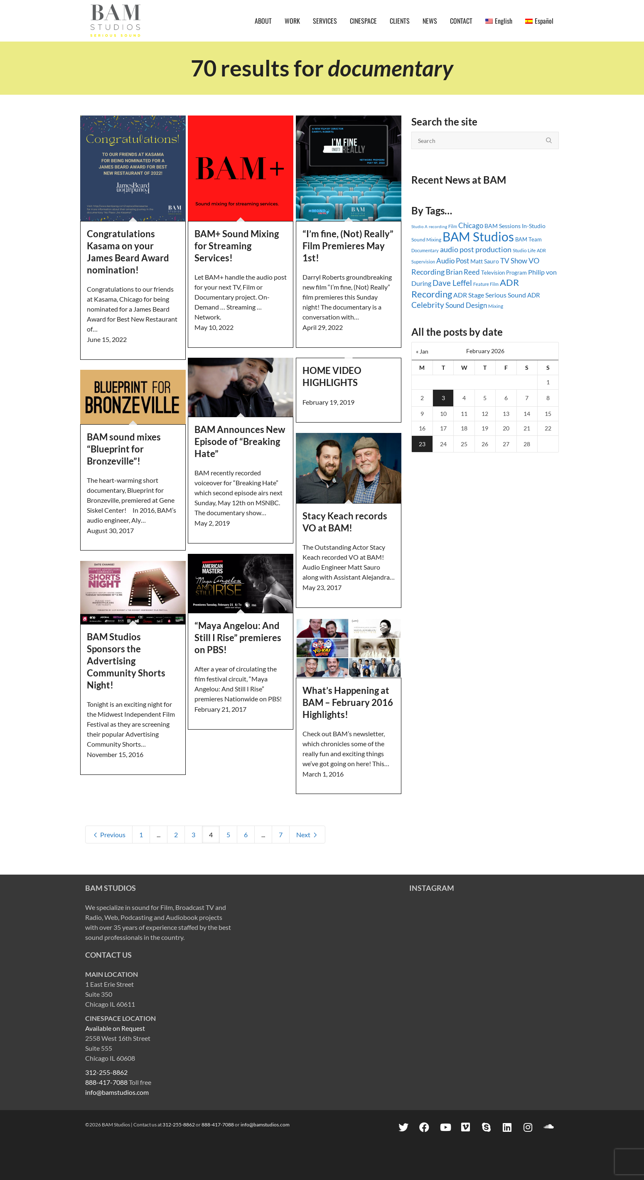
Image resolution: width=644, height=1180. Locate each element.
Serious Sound (505, 295)
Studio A (419, 226)
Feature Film (486, 284)
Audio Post (452, 260)
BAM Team (528, 239)
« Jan (422, 351)
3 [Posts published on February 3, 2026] (443, 397)
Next (307, 834)
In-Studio (534, 225)
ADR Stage (468, 295)
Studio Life (524, 250)
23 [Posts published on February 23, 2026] (422, 443)
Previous (108, 834)
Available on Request (115, 1028)
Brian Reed (463, 272)
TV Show (513, 260)
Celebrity (427, 305)
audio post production (475, 249)
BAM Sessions (502, 225)
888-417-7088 (106, 1082)
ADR (533, 295)
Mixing (495, 306)
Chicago (470, 225)
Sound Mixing (426, 239)
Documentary (425, 250)
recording (438, 226)
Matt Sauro (484, 261)
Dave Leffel (452, 283)
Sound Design (466, 305)
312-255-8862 (106, 1072)
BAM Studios (478, 236)
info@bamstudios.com (117, 1092)
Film (452, 226)
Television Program (504, 272)
